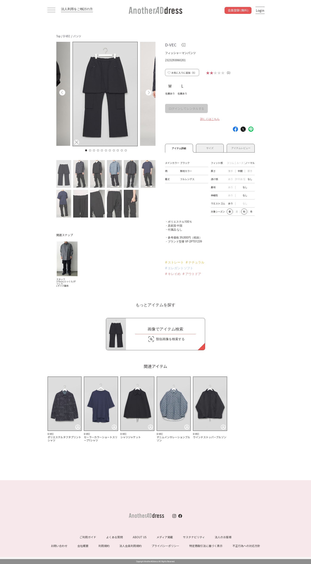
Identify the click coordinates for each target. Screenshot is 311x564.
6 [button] (106, 150)
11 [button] (126, 150)
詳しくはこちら (210, 119)
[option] (105, 94)
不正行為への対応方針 (246, 545)
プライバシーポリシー (165, 545)
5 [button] (102, 150)
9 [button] (118, 150)
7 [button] (110, 150)
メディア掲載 (164, 537)
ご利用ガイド (88, 537)
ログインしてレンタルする (186, 108)
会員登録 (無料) (238, 10)
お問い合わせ (59, 545)
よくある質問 (114, 537)
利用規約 (103, 545)
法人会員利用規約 (130, 545)
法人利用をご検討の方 (77, 9)
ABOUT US (140, 537)
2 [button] (90, 150)
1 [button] (86, 150)
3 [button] (94, 150)
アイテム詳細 (179, 148)
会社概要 (82, 545)
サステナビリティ (194, 537)
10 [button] (122, 150)
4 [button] (98, 150)
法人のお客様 (223, 537)
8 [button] (114, 150)
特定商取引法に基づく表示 (206, 545)
